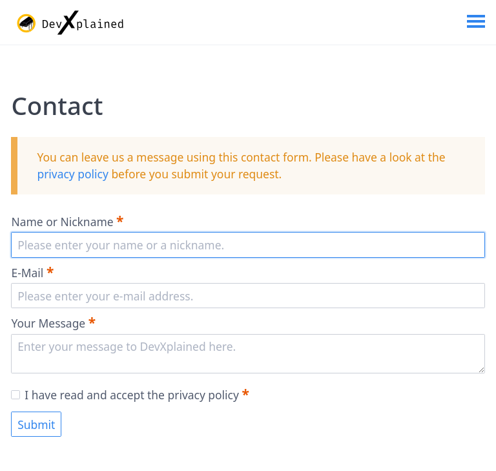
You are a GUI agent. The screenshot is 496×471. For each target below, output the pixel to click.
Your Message (53, 322)
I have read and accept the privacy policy (130, 395)
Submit (36, 424)
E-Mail (32, 272)
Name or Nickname (67, 221)
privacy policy (72, 174)
